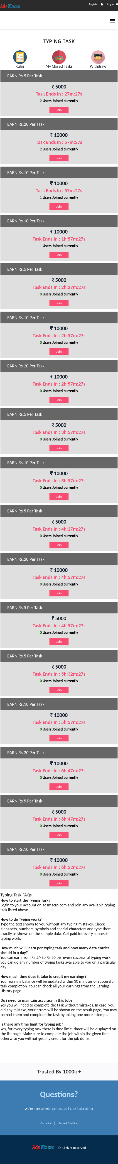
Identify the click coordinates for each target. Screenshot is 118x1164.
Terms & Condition (68, 1123)
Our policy (45, 1123)
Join (59, 110)
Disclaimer (86, 1109)
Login (112, 4)
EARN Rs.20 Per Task (25, 124)
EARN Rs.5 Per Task (24, 76)
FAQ (73, 1109)
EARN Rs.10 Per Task (25, 172)
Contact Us (60, 1109)
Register (96, 4)
